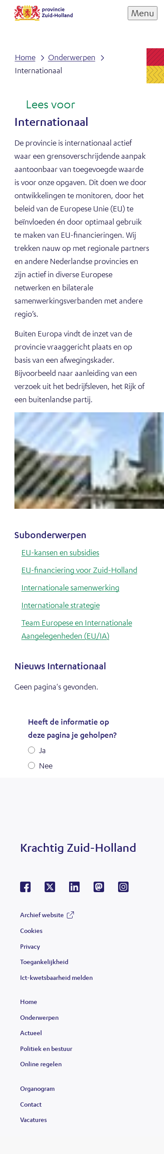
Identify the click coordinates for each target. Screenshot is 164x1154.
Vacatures (33, 1119)
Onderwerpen (39, 1017)
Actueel (31, 1032)
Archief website (42, 914)
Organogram (37, 1088)
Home (28, 1001)
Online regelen (41, 1064)
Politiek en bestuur (46, 1048)
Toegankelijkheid (44, 961)
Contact (31, 1104)
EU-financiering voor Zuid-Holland (79, 570)
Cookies (31, 930)
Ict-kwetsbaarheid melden (56, 977)
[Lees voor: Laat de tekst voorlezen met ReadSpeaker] (44, 105)
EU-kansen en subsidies (60, 552)
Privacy (30, 946)
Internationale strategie (60, 605)
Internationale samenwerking (70, 587)
